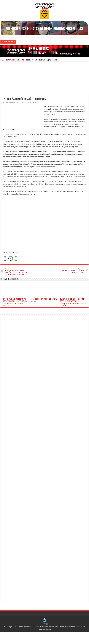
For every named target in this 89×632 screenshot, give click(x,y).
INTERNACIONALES (12, 60)
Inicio (2, 60)
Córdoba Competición (11, 102)
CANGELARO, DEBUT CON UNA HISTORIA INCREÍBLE (72, 270)
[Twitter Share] (10, 258)
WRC (22, 60)
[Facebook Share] (5, 258)
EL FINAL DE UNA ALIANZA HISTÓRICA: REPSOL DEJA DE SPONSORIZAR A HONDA (17, 271)
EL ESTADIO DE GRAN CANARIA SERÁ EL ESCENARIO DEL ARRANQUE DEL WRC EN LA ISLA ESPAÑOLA (73, 302)
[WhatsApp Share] (16, 258)
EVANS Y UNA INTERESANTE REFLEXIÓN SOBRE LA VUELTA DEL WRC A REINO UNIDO (15, 301)
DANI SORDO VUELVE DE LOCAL (44, 299)
